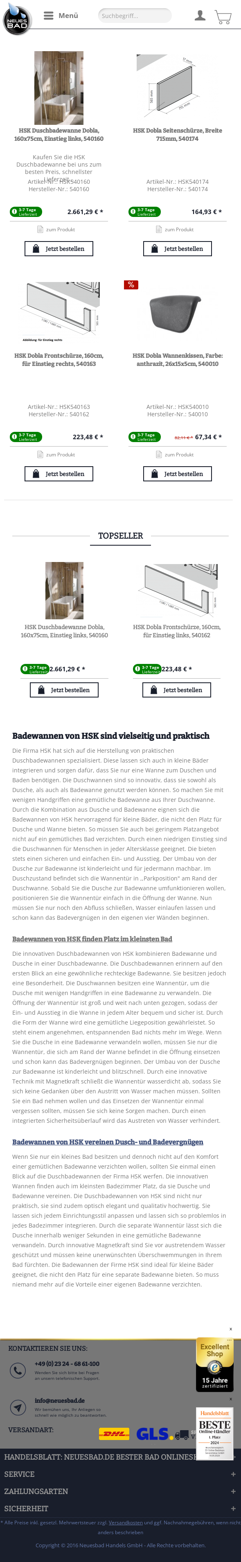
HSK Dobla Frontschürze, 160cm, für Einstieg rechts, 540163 (58, 360)
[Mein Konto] (199, 14)
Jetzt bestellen (65, 249)
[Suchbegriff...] (135, 15)
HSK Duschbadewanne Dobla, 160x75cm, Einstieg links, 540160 (59, 134)
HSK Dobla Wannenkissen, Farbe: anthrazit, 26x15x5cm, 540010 (178, 360)
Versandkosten (126, 1522)
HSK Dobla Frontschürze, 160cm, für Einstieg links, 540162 (177, 631)
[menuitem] (60, 15)
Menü (61, 14)
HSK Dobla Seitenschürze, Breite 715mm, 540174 (177, 134)
